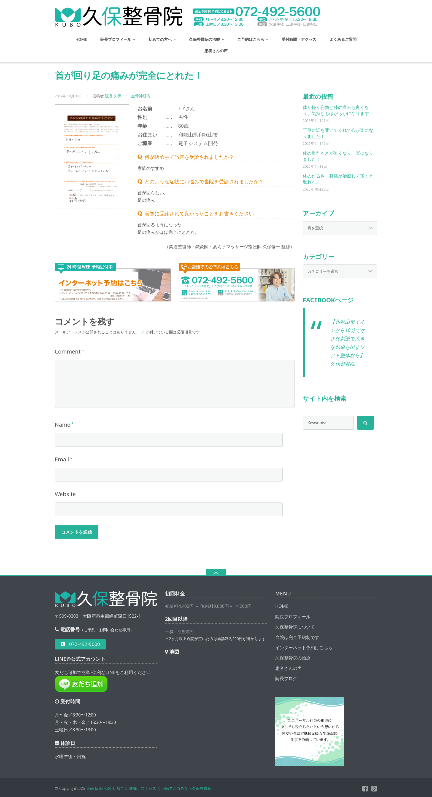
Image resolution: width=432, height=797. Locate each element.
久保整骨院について (295, 627)
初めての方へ (160, 39)
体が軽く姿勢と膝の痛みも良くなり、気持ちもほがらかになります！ (338, 110)
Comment (68, 351)
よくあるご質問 (343, 39)
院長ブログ (286, 678)
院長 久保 (113, 95)
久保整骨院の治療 (204, 39)
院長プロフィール (115, 39)
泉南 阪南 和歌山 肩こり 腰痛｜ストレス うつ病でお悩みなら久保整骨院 (148, 788)
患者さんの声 (216, 50)
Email (62, 459)
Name (62, 424)
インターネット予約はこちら (304, 647)
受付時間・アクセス (299, 39)
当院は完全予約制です (297, 637)
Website (65, 494)
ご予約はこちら (250, 39)
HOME (81, 39)
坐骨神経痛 (140, 95)
